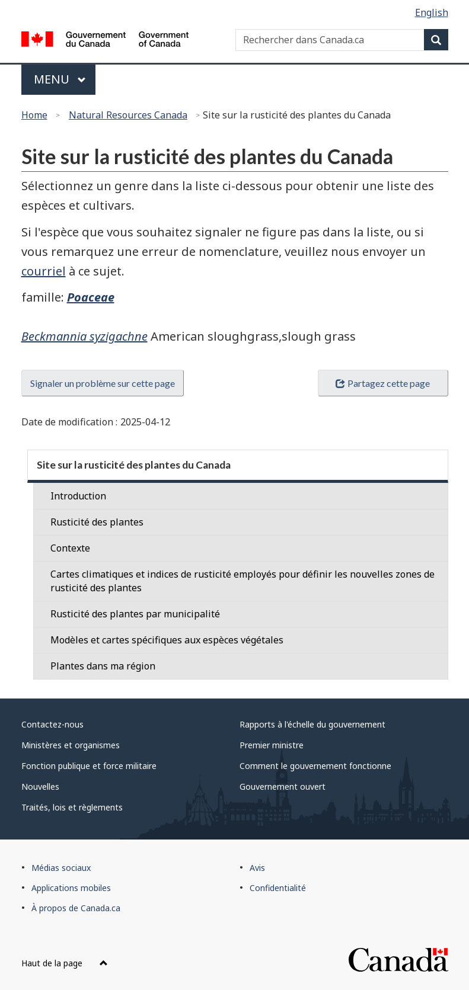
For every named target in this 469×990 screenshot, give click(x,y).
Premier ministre (272, 745)
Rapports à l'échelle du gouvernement (312, 724)
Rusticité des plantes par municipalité (135, 613)
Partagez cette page (382, 383)
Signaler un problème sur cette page (102, 383)
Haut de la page (64, 963)
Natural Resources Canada (128, 114)
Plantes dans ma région (102, 665)
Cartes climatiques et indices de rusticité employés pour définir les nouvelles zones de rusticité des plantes (242, 581)
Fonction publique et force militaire (89, 765)
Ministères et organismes (70, 745)
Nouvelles (40, 786)
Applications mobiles (71, 887)
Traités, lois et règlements (72, 807)
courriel (43, 271)
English (431, 12)
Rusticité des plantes (96, 521)
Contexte (70, 548)
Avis (257, 867)
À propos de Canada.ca (75, 908)
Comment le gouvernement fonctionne (315, 765)
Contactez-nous (52, 724)
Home (34, 114)
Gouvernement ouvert (283, 786)
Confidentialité (278, 887)
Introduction (78, 495)
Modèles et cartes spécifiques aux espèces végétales (166, 639)
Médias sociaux (61, 867)
